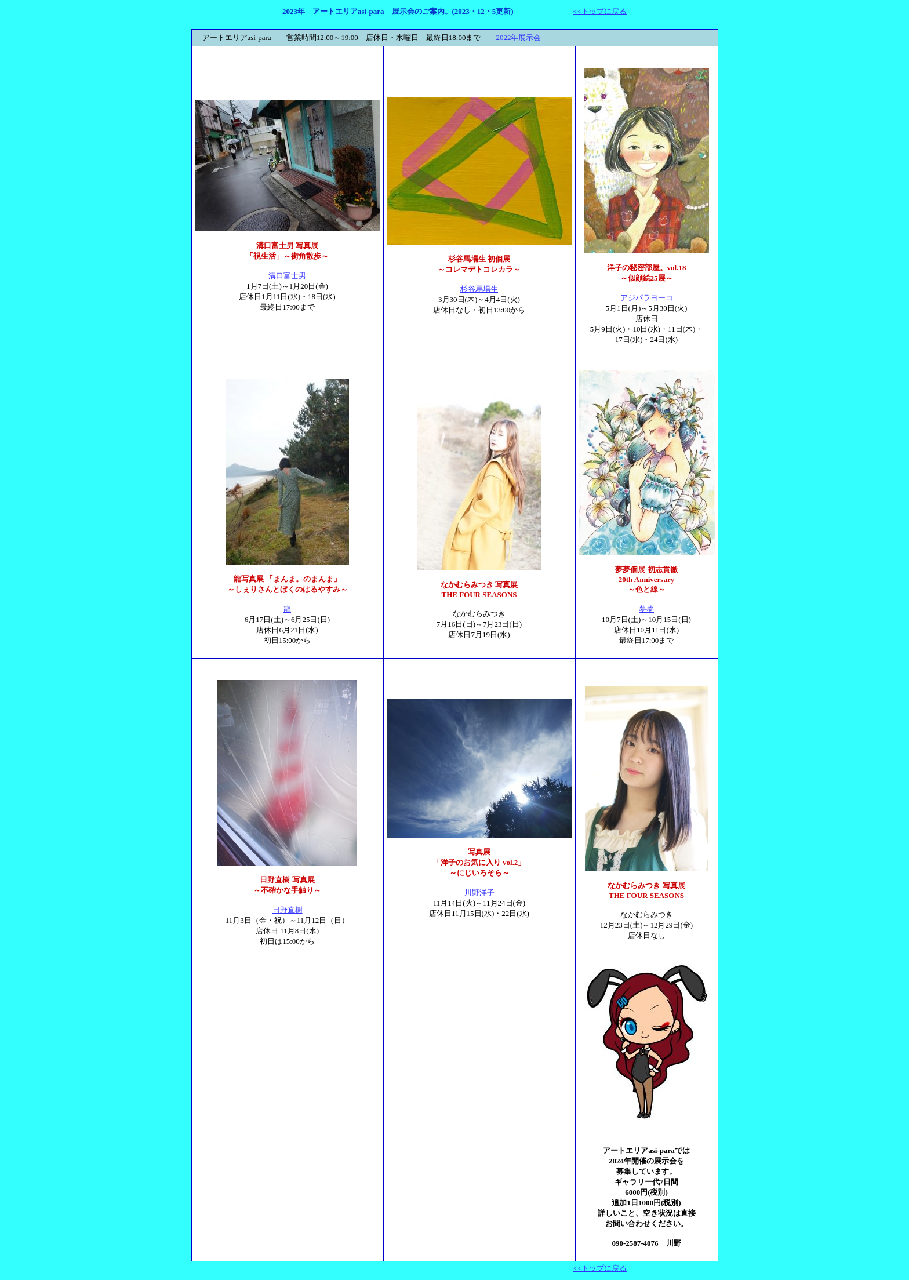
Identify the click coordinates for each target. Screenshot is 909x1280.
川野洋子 (479, 892)
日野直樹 (287, 910)
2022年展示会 (518, 37)
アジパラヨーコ (646, 297)
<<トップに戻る (600, 11)
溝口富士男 (287, 275)
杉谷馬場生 (479, 289)
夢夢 (646, 609)
